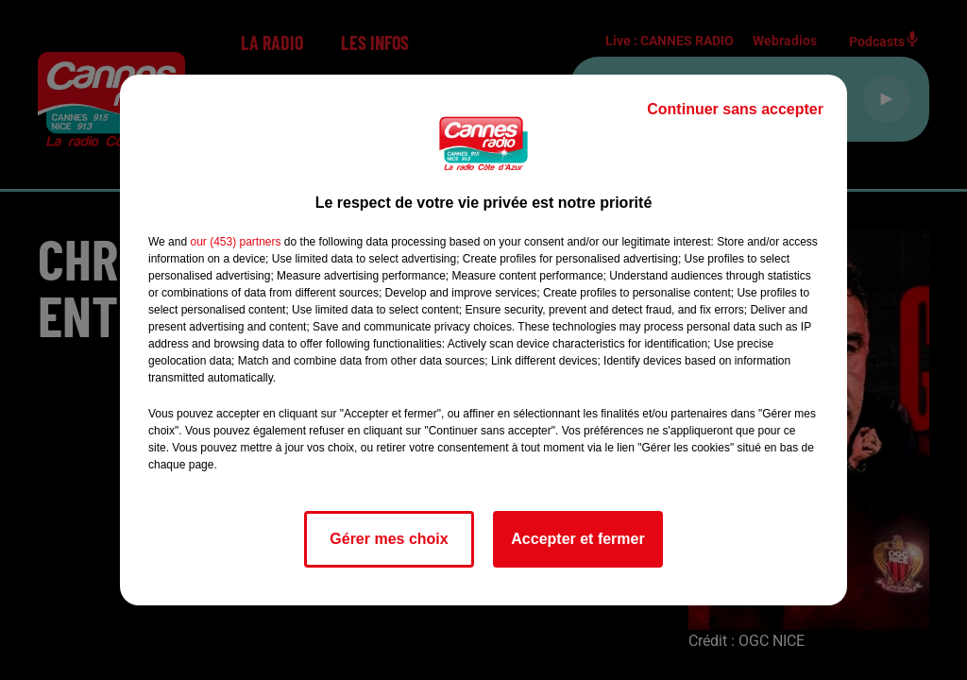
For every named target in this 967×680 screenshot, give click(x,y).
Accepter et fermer (577, 539)
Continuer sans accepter (735, 109)
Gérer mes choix (389, 539)
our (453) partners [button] (235, 241)
